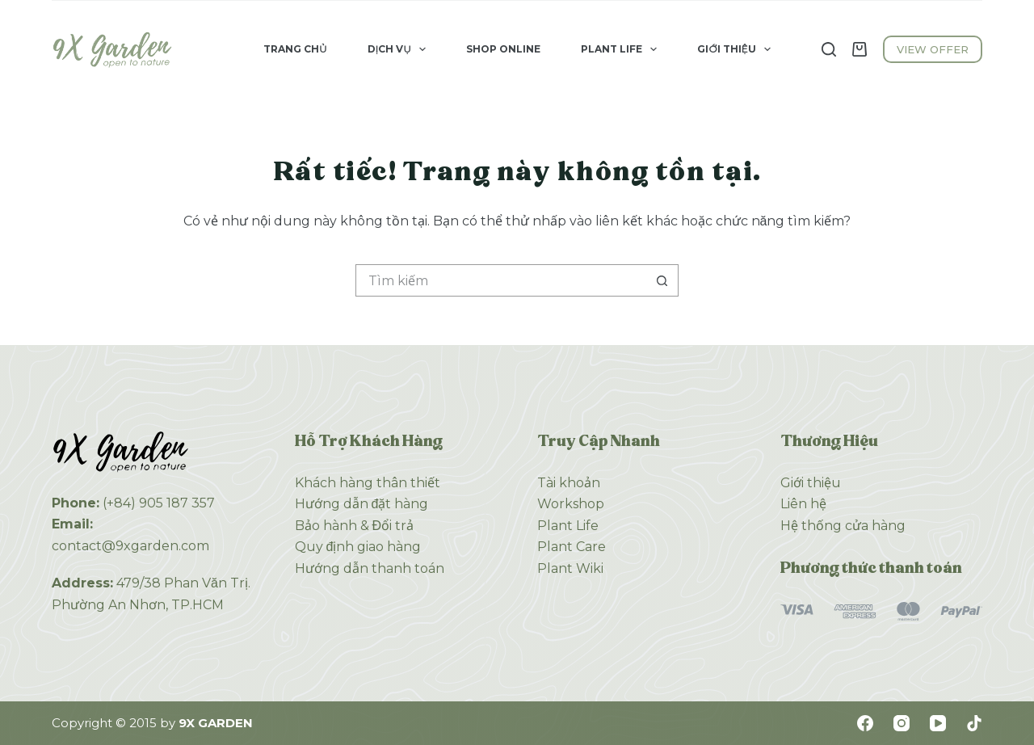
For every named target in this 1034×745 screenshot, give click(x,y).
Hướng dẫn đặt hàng (362, 503)
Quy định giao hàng (358, 546)
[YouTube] (938, 723)
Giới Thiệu (737, 49)
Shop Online (503, 49)
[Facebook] (865, 723)
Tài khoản (568, 482)
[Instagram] (901, 723)
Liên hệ (803, 503)
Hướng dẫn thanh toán (369, 568)
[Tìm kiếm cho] (500, 280)
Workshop (570, 503)
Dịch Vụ (400, 49)
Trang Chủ (295, 49)
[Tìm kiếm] (829, 49)
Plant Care (571, 546)
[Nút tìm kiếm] (662, 280)
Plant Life (622, 49)
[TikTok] (974, 723)
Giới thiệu (810, 482)
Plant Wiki (570, 568)
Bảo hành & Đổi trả (354, 525)
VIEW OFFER (933, 49)
